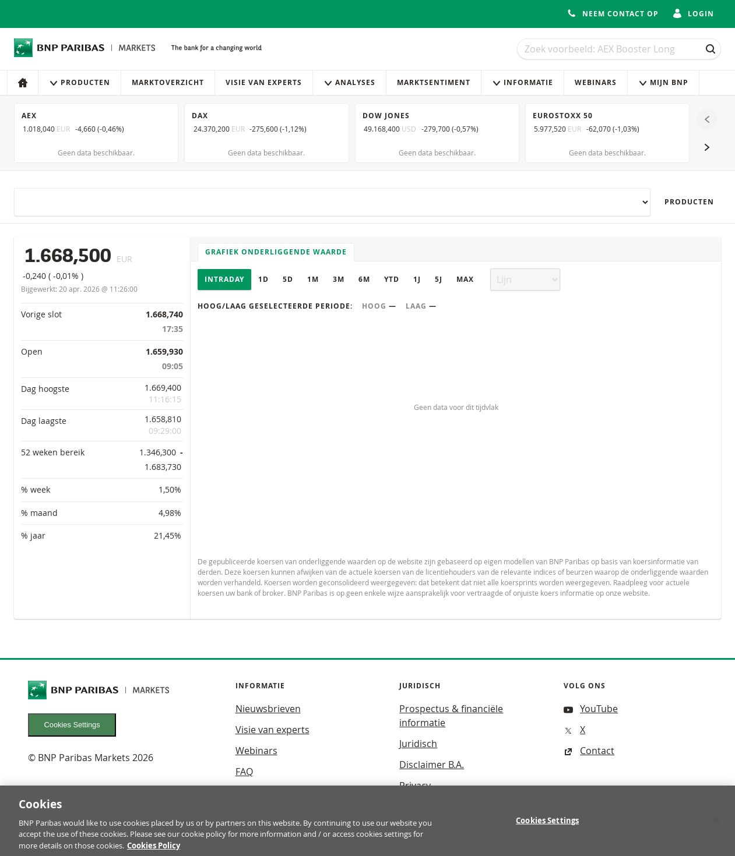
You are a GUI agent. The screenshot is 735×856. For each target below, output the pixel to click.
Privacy (415, 785)
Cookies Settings (72, 724)
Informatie (522, 82)
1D (263, 279)
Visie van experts (264, 82)
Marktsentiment (433, 82)
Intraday (224, 279)
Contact (589, 751)
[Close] (716, 831)
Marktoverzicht (168, 82)
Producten (79, 82)
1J (417, 279)
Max (465, 279)
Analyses (349, 82)
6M (364, 279)
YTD (391, 279)
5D (288, 279)
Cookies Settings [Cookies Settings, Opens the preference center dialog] (547, 831)
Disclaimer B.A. (431, 764)
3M (338, 279)
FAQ (244, 771)
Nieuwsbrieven (268, 708)
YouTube (591, 709)
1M (313, 279)
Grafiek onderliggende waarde (276, 252)
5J (438, 279)
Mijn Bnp (663, 82)
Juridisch (418, 743)
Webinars (596, 82)
